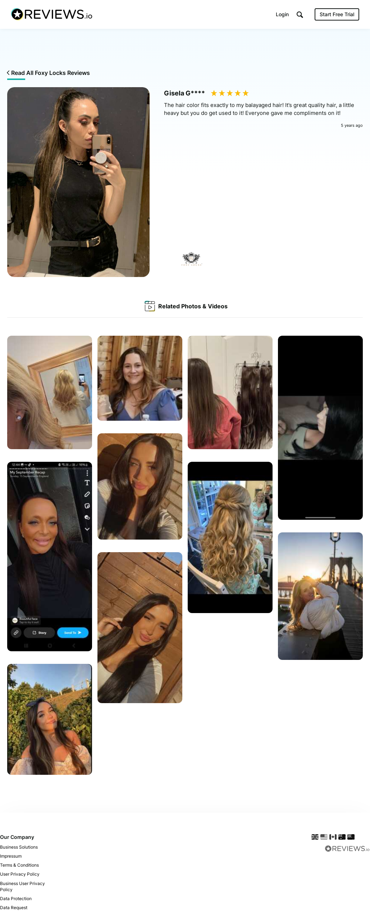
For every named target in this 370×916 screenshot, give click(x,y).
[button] (300, 14)
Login (282, 14)
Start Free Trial (337, 14)
